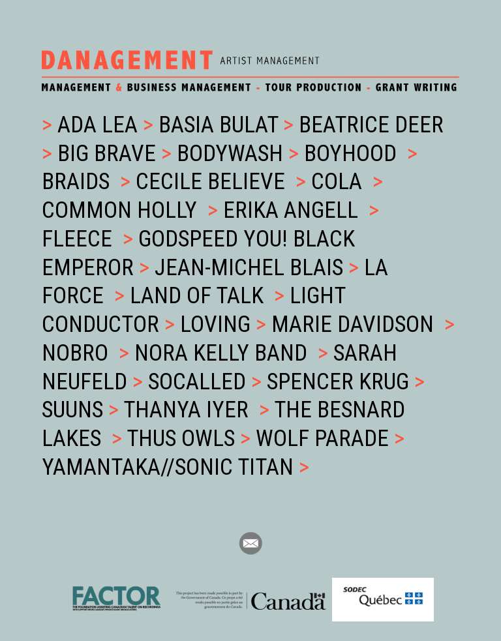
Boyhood (353, 153)
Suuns (75, 409)
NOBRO (78, 353)
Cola (339, 181)
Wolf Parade (325, 438)
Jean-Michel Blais (251, 267)
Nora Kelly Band (223, 353)
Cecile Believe (213, 181)
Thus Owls (183, 438)
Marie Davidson (355, 324)
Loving (218, 324)
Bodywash (232, 153)
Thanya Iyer (188, 409)
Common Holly (122, 210)
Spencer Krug (340, 381)
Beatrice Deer (371, 125)
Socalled (199, 381)
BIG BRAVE (109, 153)
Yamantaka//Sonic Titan (170, 467)
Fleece (79, 239)
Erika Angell (293, 210)
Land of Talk (199, 295)
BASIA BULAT (221, 125)
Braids (78, 181)
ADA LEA (97, 125)
